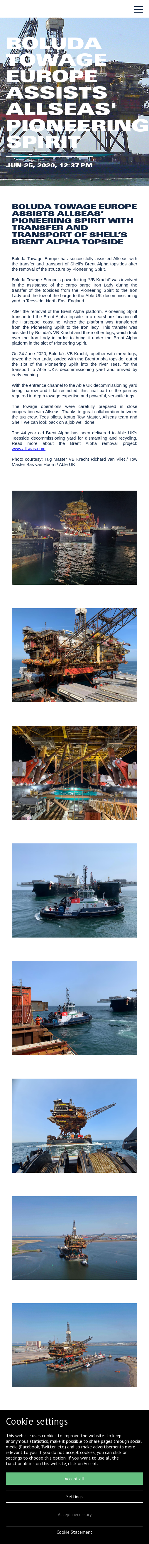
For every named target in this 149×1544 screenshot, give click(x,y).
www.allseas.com (28, 448)
